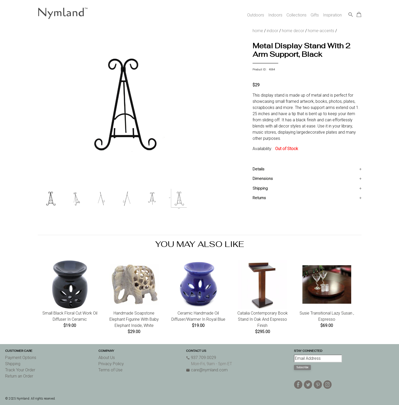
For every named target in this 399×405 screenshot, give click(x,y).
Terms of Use (110, 369)
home (258, 30)
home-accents (321, 30)
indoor (272, 30)
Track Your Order (20, 369)
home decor (293, 30)
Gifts (315, 15)
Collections (296, 15)
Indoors (275, 15)
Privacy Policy (111, 363)
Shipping (260, 188)
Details (258, 169)
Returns (259, 198)
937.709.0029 (201, 357)
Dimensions (263, 178)
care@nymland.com (207, 369)
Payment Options (20, 357)
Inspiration (332, 15)
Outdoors (255, 15)
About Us (106, 357)
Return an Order (19, 376)
